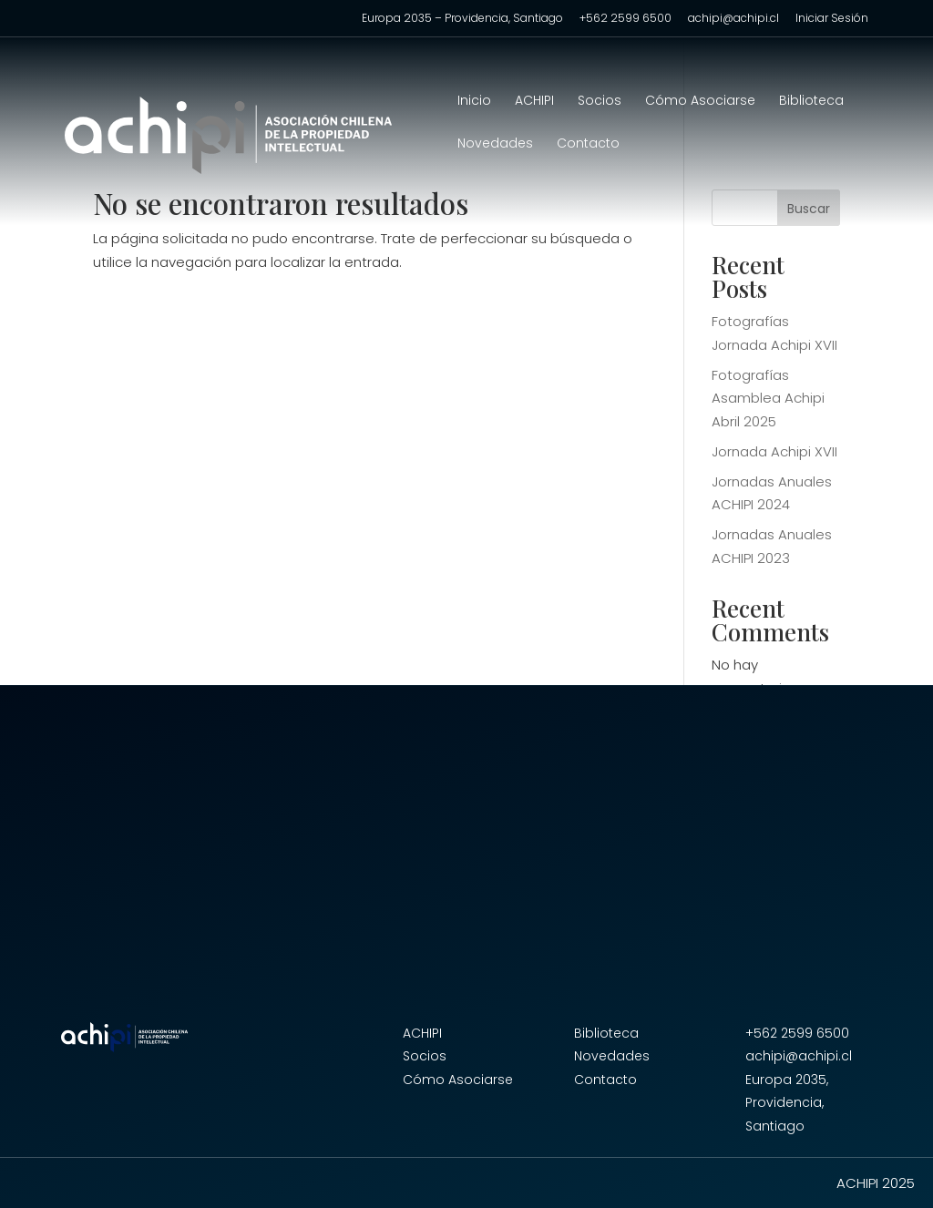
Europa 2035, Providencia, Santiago (786, 1102)
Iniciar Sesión (831, 19)
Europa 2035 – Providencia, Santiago (462, 19)
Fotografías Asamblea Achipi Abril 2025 (768, 398)
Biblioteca (811, 101)
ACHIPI (534, 101)
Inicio (474, 101)
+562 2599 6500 (625, 19)
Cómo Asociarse (700, 101)
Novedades (495, 144)
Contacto (588, 144)
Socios (599, 101)
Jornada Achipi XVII (774, 451)
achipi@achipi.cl (733, 19)
